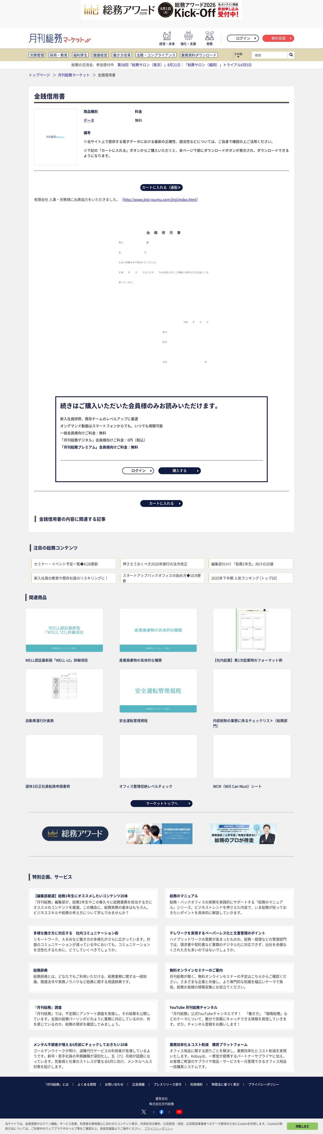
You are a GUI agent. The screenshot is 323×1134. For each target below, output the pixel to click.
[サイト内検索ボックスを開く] (291, 55)
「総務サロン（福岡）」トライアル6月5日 (218, 64)
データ (89, 120)
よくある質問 (86, 1084)
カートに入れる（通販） (161, 187)
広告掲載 (138, 1084)
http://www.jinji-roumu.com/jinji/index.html (159, 199)
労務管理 (37, 55)
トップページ (39, 74)
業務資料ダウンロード (199, 55)
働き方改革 (122, 55)
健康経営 (100, 55)
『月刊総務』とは (56, 1084)
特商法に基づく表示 (225, 1084)
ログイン (246, 38)
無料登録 (281, 38)
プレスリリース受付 (167, 1084)
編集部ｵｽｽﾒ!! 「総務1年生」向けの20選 (242, 563)
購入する (186, 470)
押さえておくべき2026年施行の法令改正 (155, 563)
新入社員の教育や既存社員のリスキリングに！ (71, 578)
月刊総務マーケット (74, 74)
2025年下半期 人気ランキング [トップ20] (244, 578)
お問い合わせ (114, 1084)
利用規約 (196, 1084)
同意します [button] (302, 1126)
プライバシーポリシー (263, 1084)
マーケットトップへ (168, 803)
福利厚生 (80, 55)
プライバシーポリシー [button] (158, 1128)
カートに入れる (165, 503)
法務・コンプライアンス (156, 55)
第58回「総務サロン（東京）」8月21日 (149, 64)
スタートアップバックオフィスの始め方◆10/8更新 (162, 578)
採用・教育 (58, 55)
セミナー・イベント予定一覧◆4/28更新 (66, 563)
